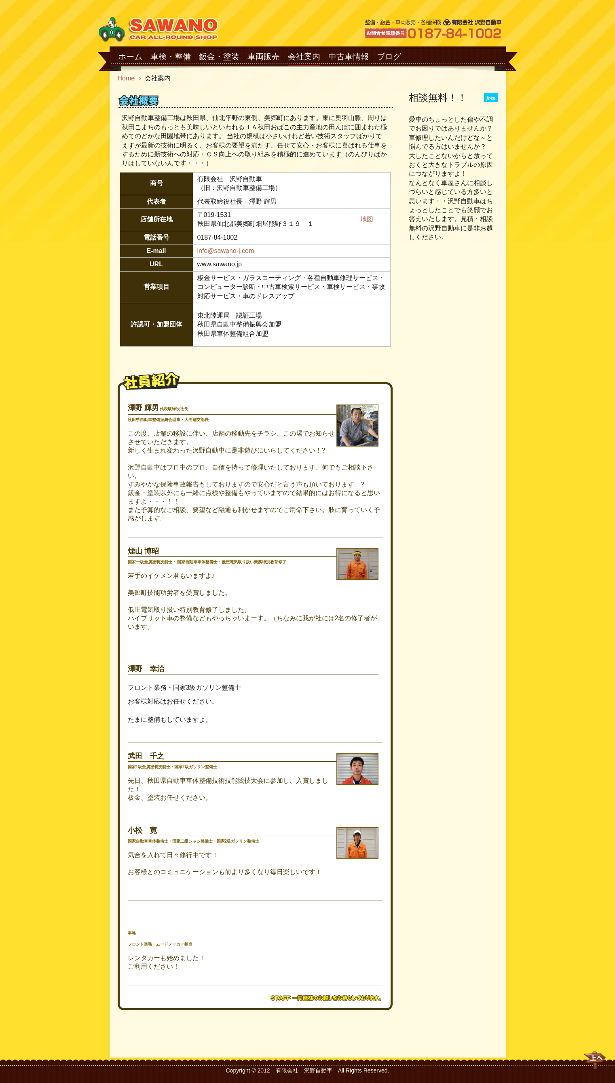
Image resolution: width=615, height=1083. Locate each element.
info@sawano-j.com (225, 250)
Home (126, 78)
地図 (366, 219)
